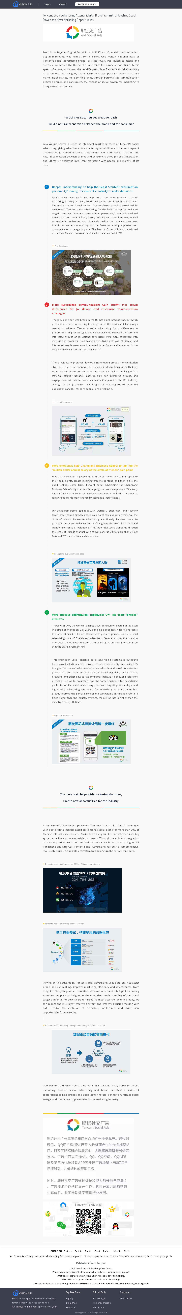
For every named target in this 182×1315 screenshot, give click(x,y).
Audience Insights (102, 1302)
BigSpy (63, 4)
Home (48, 4)
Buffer (106, 1251)
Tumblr (88, 1251)
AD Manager (99, 1298)
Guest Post (126, 1298)
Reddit (78, 1251)
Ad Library (98, 1307)
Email (97, 1251)
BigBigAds (71, 1302)
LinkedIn (116, 1251)
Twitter (68, 1251)
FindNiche (71, 1307)
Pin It (127, 1251)
